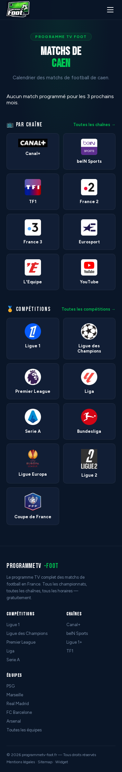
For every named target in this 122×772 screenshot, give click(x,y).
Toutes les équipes (24, 729)
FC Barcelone (19, 712)
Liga (10, 651)
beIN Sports (77, 633)
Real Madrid (18, 703)
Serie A (13, 659)
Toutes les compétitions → (88, 309)
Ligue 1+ (74, 642)
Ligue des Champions (27, 633)
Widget (61, 762)
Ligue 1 (13, 624)
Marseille (15, 694)
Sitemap (45, 762)
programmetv (33, 566)
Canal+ (73, 624)
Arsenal (14, 721)
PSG (11, 686)
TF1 (69, 651)
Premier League (21, 642)
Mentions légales (21, 762)
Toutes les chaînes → (94, 124)
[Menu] (110, 9)
